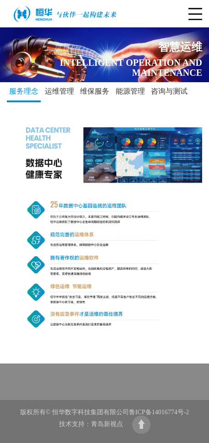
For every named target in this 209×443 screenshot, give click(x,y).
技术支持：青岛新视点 (91, 424)
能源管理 (130, 91)
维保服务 (94, 91)
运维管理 (59, 91)
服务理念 (23, 91)
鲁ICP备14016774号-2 (159, 412)
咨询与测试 (169, 91)
